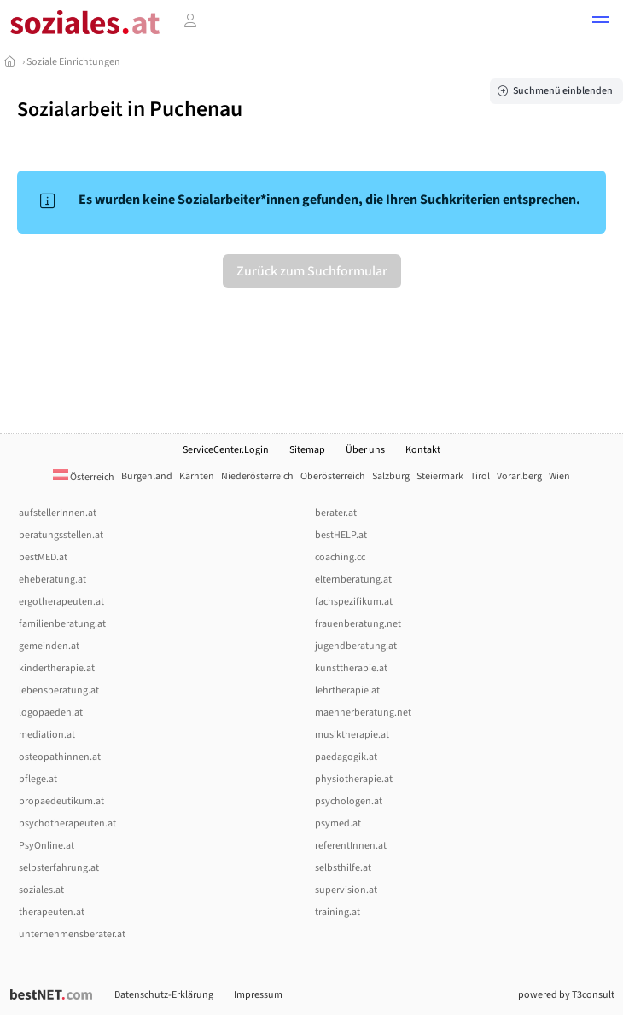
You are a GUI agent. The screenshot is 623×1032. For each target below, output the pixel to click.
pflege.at (38, 779)
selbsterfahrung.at (59, 868)
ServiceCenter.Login (226, 450)
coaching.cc (340, 557)
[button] (601, 22)
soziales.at (41, 890)
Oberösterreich (332, 476)
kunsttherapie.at (351, 668)
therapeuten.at (51, 912)
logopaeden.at (51, 712)
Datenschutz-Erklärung (163, 995)
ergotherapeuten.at (61, 601)
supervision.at (346, 890)
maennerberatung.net (363, 712)
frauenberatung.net (358, 624)
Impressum (258, 995)
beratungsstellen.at (61, 535)
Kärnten (196, 476)
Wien (559, 476)
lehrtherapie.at (347, 690)
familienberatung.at (62, 624)
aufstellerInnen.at (57, 513)
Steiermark (439, 476)
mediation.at (47, 735)
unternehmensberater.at (72, 934)
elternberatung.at (353, 579)
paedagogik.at (346, 757)
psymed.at (338, 823)
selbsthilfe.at (343, 868)
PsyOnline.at (46, 845)
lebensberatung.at (59, 690)
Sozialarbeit (70, 110)
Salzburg (391, 476)
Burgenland (146, 476)
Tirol (480, 476)
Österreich (83, 477)
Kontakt (422, 450)
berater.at (336, 513)
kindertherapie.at (57, 668)
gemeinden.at (49, 646)
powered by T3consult (566, 995)
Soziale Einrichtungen (73, 62)
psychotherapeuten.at (67, 823)
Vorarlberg (519, 476)
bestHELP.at (341, 535)
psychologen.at (348, 801)
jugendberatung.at (356, 646)
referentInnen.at (351, 845)
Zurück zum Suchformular (311, 271)
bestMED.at (43, 557)
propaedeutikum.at (61, 801)
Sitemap (307, 450)
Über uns (365, 450)
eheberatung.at (52, 579)
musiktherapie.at (352, 735)
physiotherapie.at (354, 779)
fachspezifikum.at (354, 601)
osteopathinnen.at (60, 757)
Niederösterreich (257, 476)
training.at (337, 912)
